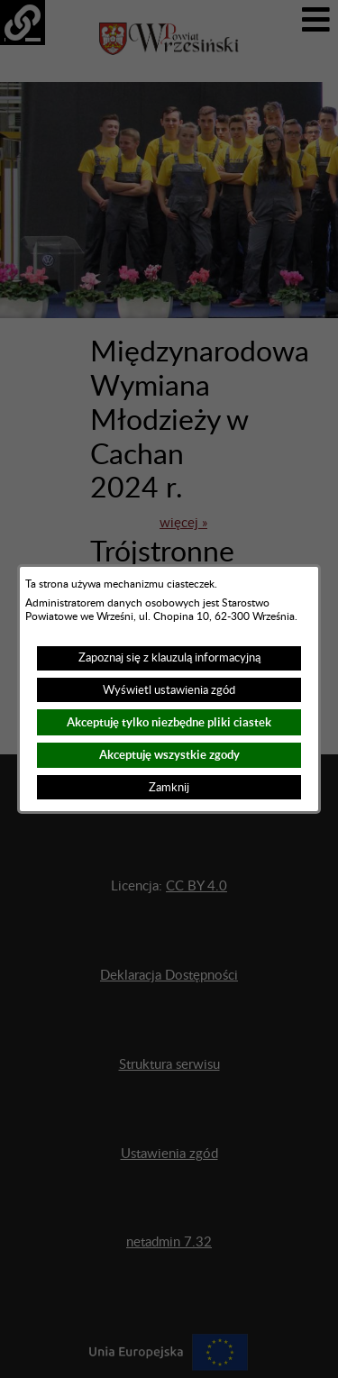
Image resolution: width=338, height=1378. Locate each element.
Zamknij (169, 787)
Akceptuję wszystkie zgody (169, 755)
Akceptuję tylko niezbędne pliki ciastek (169, 722)
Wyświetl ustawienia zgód (169, 690)
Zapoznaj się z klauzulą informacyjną (169, 658)
